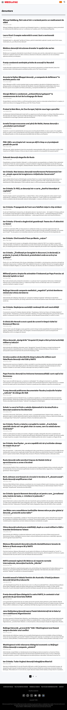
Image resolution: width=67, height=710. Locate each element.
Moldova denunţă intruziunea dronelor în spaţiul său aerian (28, 48)
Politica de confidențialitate (49, 686)
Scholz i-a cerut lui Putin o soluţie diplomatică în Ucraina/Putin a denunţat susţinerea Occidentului (30, 408)
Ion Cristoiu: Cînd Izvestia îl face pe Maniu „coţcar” (25, 238)
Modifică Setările (33, 691)
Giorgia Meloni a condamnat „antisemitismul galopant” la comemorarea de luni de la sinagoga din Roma (28, 95)
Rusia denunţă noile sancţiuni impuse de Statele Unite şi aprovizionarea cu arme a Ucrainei (27, 461)
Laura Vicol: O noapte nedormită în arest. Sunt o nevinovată (28, 35)
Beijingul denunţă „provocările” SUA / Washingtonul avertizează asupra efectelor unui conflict (31, 629)
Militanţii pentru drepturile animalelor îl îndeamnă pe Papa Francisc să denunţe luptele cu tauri (33, 274)
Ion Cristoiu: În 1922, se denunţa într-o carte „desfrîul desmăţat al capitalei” (31, 189)
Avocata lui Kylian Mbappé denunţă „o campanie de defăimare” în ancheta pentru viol (31, 78)
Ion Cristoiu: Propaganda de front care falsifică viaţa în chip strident (32, 207)
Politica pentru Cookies (21, 686)
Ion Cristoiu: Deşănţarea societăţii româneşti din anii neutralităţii (31, 307)
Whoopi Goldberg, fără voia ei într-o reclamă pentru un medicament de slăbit (33, 21)
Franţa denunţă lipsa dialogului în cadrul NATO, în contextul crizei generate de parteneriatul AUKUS (31, 595)
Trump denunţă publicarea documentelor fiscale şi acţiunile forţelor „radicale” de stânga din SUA (32, 391)
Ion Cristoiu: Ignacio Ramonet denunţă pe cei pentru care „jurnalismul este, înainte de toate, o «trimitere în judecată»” (33, 495)
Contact (61, 686)
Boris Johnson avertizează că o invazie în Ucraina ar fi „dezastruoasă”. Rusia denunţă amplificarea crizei (33, 478)
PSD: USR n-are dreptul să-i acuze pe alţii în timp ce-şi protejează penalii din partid (30, 143)
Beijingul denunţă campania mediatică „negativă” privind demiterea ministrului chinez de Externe (32, 291)
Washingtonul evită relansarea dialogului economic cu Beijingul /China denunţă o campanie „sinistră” (30, 646)
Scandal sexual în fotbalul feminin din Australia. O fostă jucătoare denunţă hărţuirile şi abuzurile (31, 578)
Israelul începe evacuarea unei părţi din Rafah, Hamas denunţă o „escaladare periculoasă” (31, 124)
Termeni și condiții (34, 686)
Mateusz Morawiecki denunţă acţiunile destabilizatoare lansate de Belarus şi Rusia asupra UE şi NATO (32, 545)
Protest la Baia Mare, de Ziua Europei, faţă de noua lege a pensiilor (31, 109)
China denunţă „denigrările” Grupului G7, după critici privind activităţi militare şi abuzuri (33, 341)
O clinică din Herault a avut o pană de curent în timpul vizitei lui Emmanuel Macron (30, 323)
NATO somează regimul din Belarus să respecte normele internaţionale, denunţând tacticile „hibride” (27, 562)
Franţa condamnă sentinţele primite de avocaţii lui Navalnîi (28, 63)
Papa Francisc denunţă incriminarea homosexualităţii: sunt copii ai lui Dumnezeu (33, 375)
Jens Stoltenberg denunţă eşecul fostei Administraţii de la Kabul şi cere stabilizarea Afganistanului (32, 612)
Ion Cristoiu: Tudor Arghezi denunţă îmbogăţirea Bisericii (27, 661)
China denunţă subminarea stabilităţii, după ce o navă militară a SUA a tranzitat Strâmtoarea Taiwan (33, 528)
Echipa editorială (8, 686)
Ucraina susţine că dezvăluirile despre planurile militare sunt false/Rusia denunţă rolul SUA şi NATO (29, 358)
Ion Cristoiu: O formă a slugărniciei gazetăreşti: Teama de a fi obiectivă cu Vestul (33, 222)
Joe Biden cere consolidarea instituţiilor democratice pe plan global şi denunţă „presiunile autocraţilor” (33, 511)
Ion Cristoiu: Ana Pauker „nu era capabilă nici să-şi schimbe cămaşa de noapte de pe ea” (32, 444)
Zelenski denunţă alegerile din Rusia (18, 157)
